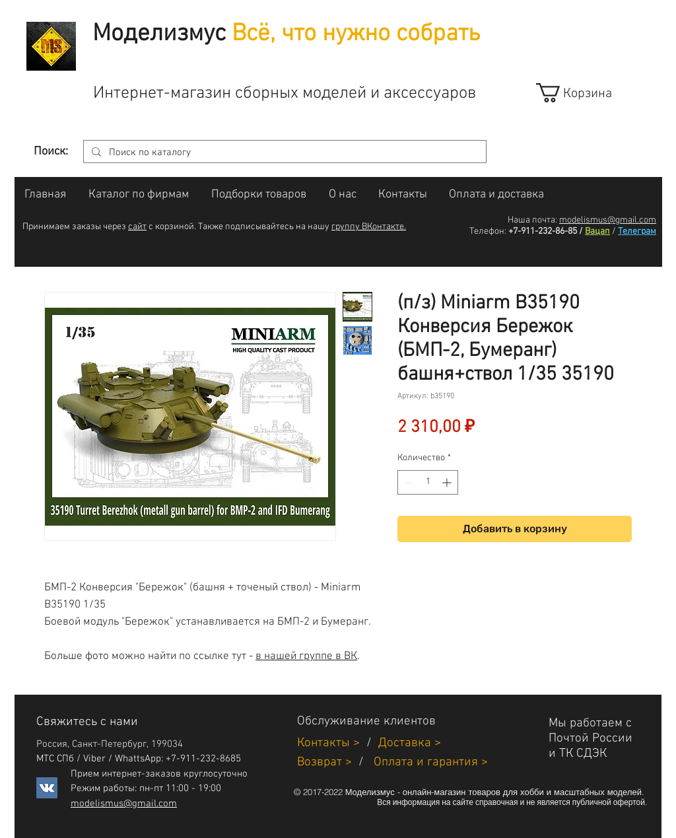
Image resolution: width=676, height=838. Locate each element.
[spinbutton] (428, 482)
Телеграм (637, 231)
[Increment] (448, 482)
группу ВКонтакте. (368, 226)
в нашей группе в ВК (306, 656)
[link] (586, 92)
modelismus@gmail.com (607, 220)
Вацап (597, 231)
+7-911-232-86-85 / (545, 231)
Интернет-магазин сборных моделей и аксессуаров (284, 93)
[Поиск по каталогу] (283, 153)
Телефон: (487, 231)
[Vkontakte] (46, 787)
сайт (137, 226)
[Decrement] (407, 482)
